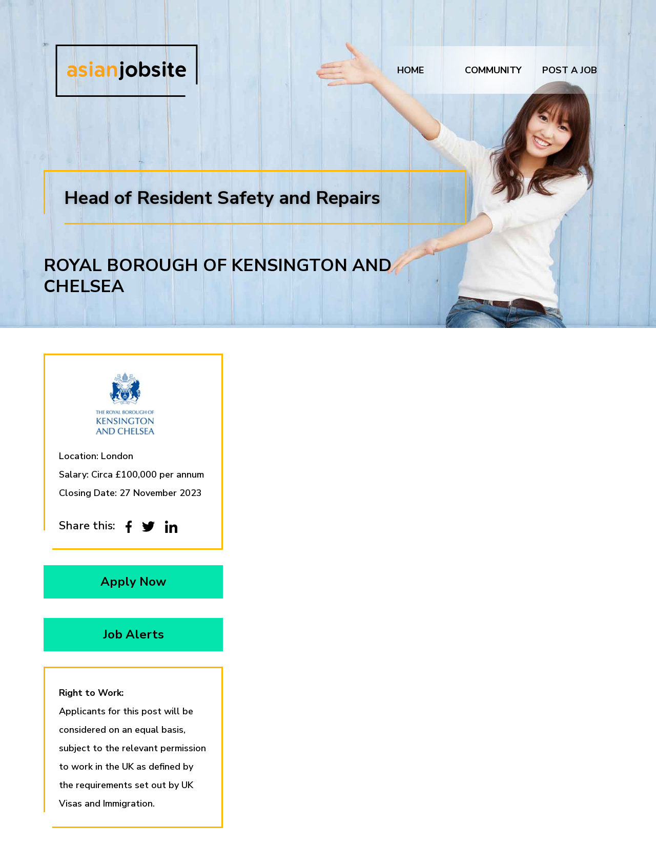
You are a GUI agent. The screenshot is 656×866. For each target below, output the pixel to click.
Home (410, 70)
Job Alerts (133, 634)
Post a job (569, 70)
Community (493, 70)
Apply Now (133, 581)
